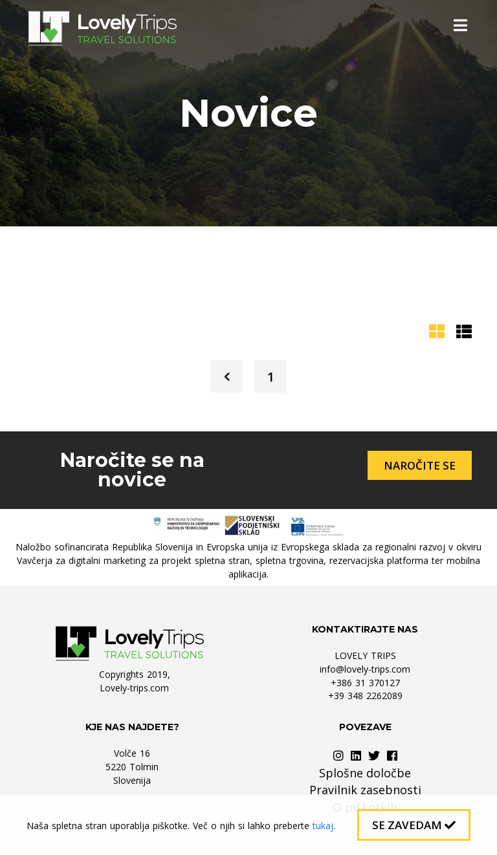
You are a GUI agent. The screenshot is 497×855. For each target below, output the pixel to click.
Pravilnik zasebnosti (365, 789)
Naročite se (420, 465)
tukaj (323, 825)
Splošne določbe (365, 773)
